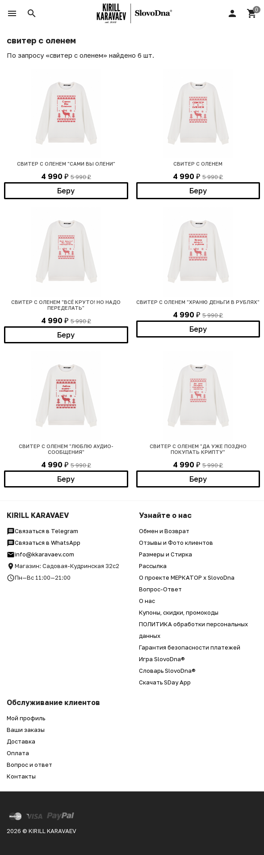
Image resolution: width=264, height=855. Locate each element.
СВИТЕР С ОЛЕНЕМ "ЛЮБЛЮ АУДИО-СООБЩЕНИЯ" (66, 449)
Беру (66, 190)
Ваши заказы (26, 729)
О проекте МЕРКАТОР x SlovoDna (187, 577)
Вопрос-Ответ (160, 589)
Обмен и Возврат (164, 530)
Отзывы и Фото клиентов (176, 542)
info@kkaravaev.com (40, 554)
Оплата (18, 753)
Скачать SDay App (165, 682)
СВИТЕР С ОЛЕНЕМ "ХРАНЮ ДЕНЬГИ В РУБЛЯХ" (198, 302)
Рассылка (153, 565)
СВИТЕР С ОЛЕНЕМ (197, 164)
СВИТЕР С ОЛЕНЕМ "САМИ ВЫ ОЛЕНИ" (66, 164)
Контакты (21, 776)
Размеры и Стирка (165, 554)
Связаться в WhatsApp (43, 542)
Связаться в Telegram (42, 530)
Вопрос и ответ (29, 764)
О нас (147, 600)
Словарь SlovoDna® (167, 670)
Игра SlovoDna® (162, 659)
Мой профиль (26, 718)
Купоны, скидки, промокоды (178, 612)
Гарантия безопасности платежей (189, 647)
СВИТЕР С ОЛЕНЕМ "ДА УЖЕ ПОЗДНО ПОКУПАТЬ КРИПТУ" (198, 449)
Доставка (21, 741)
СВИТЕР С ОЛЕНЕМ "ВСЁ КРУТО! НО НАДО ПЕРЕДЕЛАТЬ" (66, 305)
